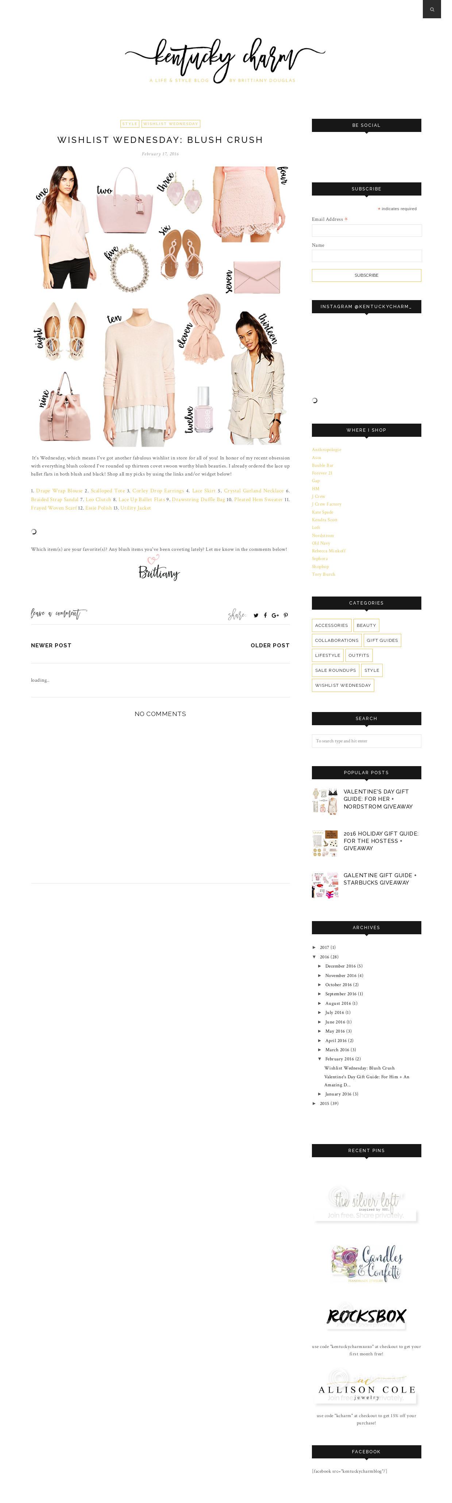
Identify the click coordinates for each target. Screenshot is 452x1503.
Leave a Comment (55, 613)
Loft (316, 523)
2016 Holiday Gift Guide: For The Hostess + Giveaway (381, 833)
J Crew (318, 494)
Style (130, 124)
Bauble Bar (323, 464)
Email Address (330, 219)
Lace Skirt (191, 490)
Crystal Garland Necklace (238, 490)
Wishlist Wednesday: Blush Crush (359, 1049)
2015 (324, 1082)
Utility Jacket (98, 507)
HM (316, 486)
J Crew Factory (327, 501)
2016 (324, 947)
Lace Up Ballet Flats (117, 498)
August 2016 (338, 990)
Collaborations (336, 633)
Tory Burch (324, 568)
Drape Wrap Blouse (57, 490)
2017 (324, 939)
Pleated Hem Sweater (227, 498)
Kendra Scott (325, 516)
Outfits (359, 648)
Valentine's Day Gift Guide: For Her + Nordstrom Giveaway (378, 792)
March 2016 (338, 1032)
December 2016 (341, 956)
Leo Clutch (77, 498)
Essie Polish (63, 507)
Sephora (320, 553)
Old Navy (321, 538)
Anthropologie (326, 450)
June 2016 (335, 1007)
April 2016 (336, 1024)
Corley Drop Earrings (149, 490)
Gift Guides (381, 633)
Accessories (331, 618)
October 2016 (339, 973)
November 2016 (341, 964)
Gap (316, 479)
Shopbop (320, 560)
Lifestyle (327, 648)
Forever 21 (322, 472)
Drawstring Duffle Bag (170, 498)
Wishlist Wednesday (170, 124)
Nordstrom (323, 531)
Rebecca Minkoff (329, 545)
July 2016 (335, 998)
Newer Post (51, 644)
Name (318, 245)
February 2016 (340, 1041)
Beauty (365, 618)
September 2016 (341, 981)
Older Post (270, 644)
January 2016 (339, 1073)
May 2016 (335, 1015)
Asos (317, 457)
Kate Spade (322, 508)
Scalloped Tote (102, 490)
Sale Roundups (335, 663)
